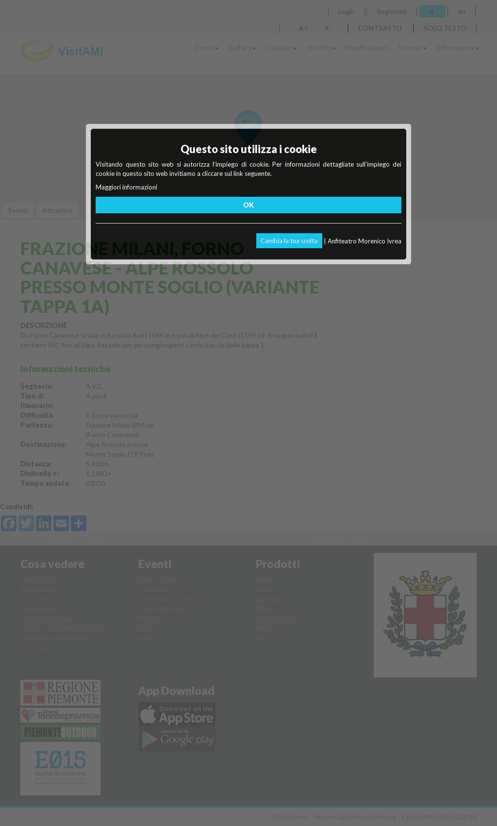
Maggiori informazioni (126, 187)
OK (248, 205)
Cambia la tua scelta (289, 240)
